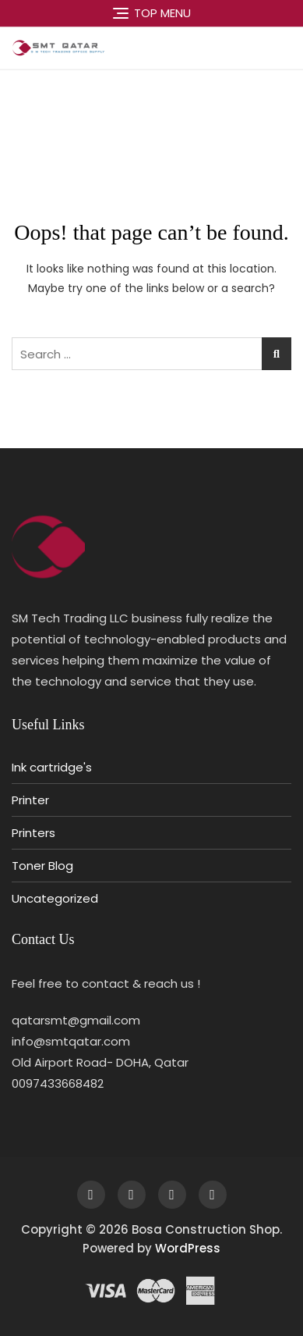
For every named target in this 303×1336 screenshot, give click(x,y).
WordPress (187, 1248)
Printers (33, 833)
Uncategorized (55, 898)
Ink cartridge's (52, 767)
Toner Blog (42, 865)
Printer (30, 800)
